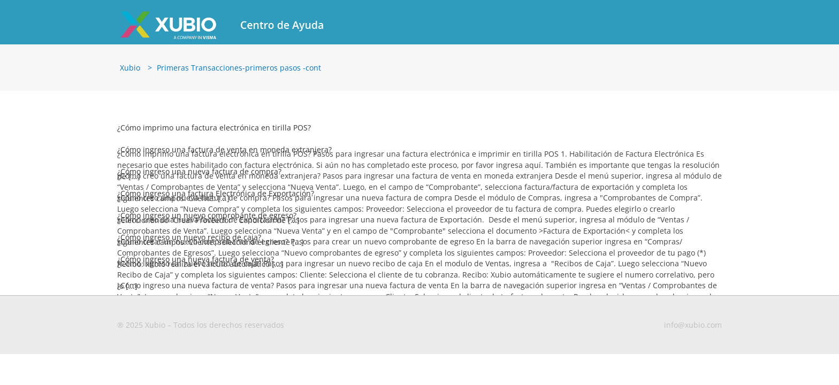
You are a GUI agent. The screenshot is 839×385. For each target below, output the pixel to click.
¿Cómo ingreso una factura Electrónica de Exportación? (215, 193)
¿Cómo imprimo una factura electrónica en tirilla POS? (214, 127)
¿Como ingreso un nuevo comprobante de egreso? (206, 215)
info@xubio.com (693, 325)
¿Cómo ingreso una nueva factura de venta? (195, 259)
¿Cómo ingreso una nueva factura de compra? (199, 171)
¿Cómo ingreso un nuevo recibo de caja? (189, 237)
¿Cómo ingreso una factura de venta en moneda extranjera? (224, 149)
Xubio (130, 68)
